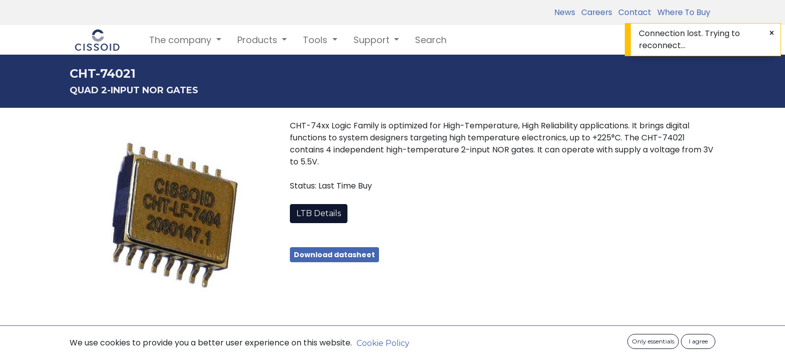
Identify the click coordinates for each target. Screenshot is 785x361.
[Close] (771, 33)
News (564, 12)
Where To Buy (681, 12)
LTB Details (318, 213)
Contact (632, 12)
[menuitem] (431, 40)
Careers (594, 12)
